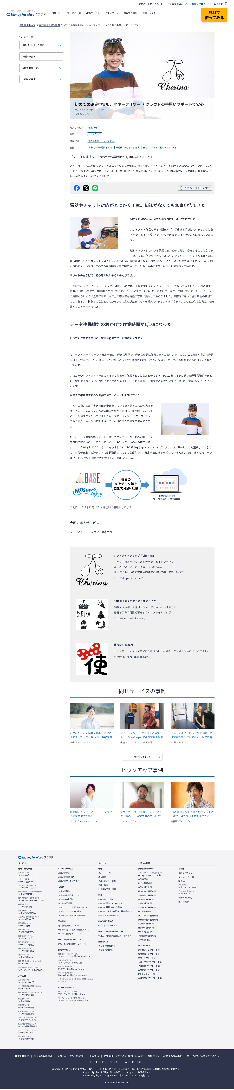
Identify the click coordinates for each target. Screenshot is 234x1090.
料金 (54, 12)
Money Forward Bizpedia (151, 874)
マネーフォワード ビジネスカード (73, 908)
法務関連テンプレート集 (149, 966)
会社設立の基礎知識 (147, 908)
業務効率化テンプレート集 (150, 978)
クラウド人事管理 (26, 981)
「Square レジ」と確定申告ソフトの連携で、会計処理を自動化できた (192, 814)
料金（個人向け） (106, 899)
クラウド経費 (24, 925)
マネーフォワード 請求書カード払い (74, 955)
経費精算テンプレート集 (149, 954)
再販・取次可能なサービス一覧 (71, 944)
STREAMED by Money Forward (71, 968)
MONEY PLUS (186, 893)
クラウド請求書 (25, 906)
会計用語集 (143, 879)
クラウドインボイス (27, 937)
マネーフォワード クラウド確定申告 (104, 286)
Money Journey (185, 898)
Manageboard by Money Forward (73, 974)
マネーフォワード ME (187, 886)
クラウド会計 (24, 874)
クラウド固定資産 (26, 944)
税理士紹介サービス (107, 881)
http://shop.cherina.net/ (128, 578)
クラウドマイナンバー (28, 1019)
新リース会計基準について (69, 934)
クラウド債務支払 (26, 931)
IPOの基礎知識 (144, 912)
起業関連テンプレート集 (149, 970)
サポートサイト (105, 873)
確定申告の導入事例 (49, 25)
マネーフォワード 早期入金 (70, 962)
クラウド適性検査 (26, 1038)
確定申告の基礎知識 (147, 892)
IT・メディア (95, 134)
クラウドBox (29, 962)
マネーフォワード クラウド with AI (73, 999)
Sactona (75, 981)
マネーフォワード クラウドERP (72, 916)
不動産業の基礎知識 (147, 936)
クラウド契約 (64, 891)
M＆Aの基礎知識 (145, 932)
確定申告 (93, 127)
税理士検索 (103, 885)
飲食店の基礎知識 (146, 924)
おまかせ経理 (64, 873)
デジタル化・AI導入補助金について (73, 930)
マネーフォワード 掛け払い (30, 969)
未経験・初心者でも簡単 (130, 147)
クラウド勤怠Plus (30, 994)
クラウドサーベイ (28, 1032)
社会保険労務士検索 (107, 889)
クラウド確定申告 (32, 893)
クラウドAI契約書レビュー (69, 896)
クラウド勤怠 (29, 988)
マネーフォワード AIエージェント (72, 993)
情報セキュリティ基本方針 (70, 1056)
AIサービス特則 (133, 1062)
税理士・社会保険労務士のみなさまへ (114, 936)
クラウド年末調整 (26, 1006)
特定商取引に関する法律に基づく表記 (123, 1056)
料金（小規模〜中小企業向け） (112, 908)
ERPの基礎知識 (145, 884)
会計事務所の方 (175, 3)
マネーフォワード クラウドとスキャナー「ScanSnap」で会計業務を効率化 (141, 735)
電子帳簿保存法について (69, 926)
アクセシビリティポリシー (106, 1062)
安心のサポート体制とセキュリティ (165, 147)
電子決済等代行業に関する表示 (203, 1056)
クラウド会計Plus (27, 880)
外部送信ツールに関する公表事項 (165, 1056)
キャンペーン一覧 (186, 877)
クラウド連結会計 (26, 956)
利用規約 (94, 1056)
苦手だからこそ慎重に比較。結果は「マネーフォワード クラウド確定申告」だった (91, 735)
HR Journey (183, 902)
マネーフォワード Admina (69, 912)
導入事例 (102, 877)
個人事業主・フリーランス (102, 140)
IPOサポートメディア (107, 926)
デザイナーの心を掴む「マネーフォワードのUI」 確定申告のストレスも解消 (141, 814)
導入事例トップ (27, 25)
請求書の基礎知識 (146, 900)
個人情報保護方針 (43, 1056)
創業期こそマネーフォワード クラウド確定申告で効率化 (91, 814)
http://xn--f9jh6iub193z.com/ (131, 657)
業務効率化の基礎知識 (148, 920)
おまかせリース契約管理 (68, 881)
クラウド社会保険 (26, 1013)
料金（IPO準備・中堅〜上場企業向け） (115, 912)
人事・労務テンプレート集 (150, 962)
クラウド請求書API (106, 946)
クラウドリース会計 (28, 887)
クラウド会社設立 (66, 899)
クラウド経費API (105, 950)
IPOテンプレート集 (146, 974)
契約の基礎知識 (145, 904)
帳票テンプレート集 (147, 958)
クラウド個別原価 (26, 950)
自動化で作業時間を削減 (100, 147)
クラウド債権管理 (28, 918)
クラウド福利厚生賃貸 (28, 1025)
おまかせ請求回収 (66, 877)
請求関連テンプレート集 (149, 950)
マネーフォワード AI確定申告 (31, 899)
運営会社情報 (22, 1056)
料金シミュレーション (108, 916)
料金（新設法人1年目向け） (110, 904)
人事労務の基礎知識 (147, 896)
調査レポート (184, 881)
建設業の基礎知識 (146, 928)
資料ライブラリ (185, 873)
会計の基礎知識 (145, 888)
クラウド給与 (24, 1000)
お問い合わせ (198, 3)
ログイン (218, 3)
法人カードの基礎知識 (148, 916)
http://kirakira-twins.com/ (129, 618)
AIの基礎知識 (144, 940)
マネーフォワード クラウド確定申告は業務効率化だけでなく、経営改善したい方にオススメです (192, 735)
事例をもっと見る (142, 757)
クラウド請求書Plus (27, 912)
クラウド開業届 (65, 904)
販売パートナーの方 (148, 3)
